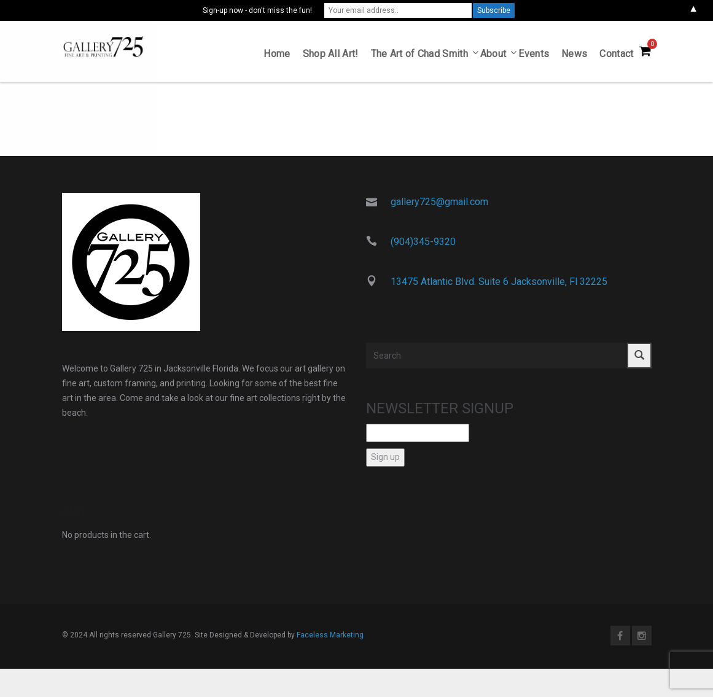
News (574, 56)
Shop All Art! (331, 56)
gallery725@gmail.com (439, 204)
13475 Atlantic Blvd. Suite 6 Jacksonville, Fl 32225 (499, 283)
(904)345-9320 (423, 244)
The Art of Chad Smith (419, 56)
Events (533, 56)
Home (276, 56)
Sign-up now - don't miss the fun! (257, 10)
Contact (616, 56)
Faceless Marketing (330, 637)
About (493, 56)
